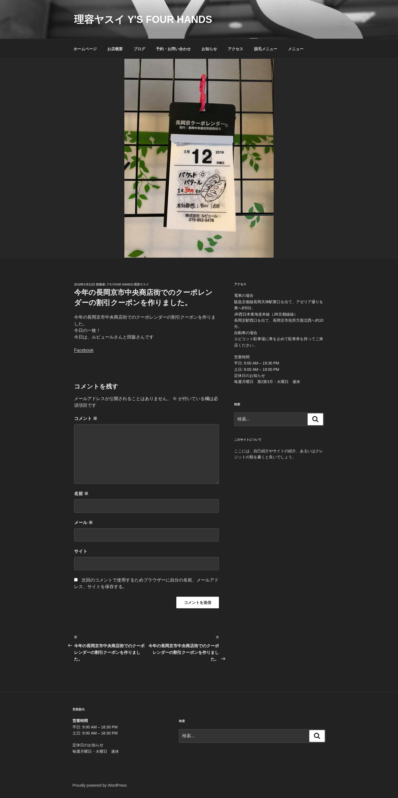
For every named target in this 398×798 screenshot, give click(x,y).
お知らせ (209, 49)
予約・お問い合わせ (173, 49)
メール (83, 522)
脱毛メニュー (265, 49)
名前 (81, 493)
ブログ (139, 49)
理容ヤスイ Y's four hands (143, 19)
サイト (80, 551)
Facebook (83, 350)
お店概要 (115, 49)
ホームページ (85, 49)
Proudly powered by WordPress (99, 785)
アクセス (235, 49)
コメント (85, 418)
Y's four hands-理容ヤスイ (128, 284)
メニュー (295, 49)
